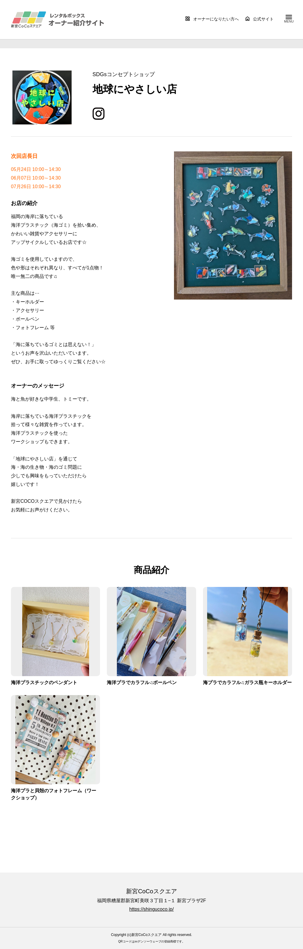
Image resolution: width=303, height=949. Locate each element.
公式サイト (259, 19)
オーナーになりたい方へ (212, 19)
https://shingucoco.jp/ (151, 909)
